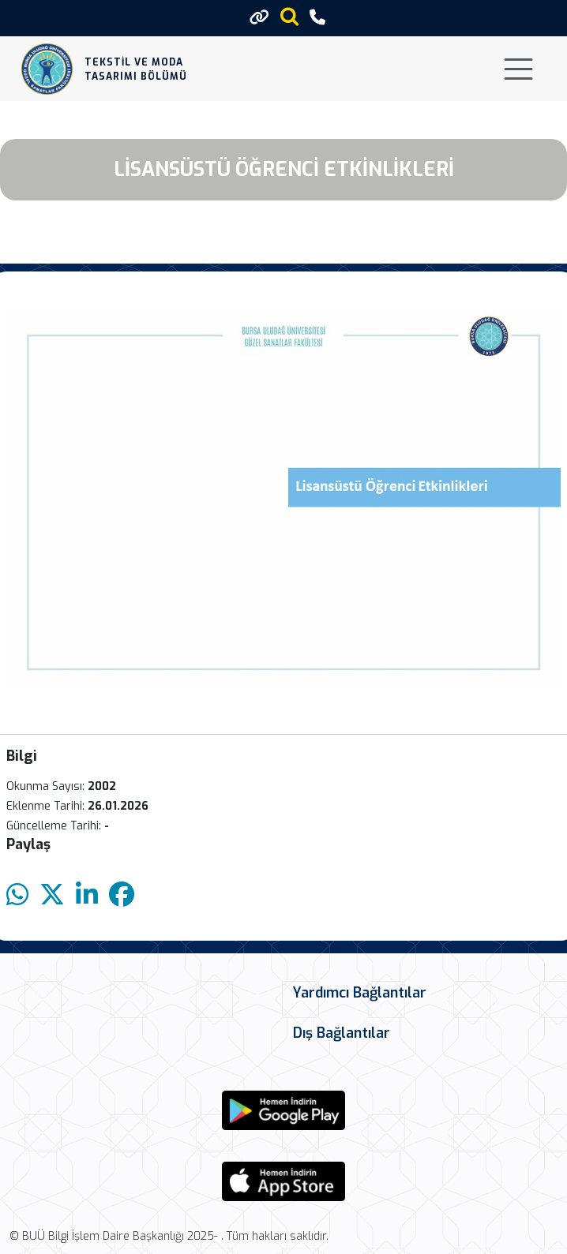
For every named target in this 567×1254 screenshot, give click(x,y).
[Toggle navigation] (518, 69)
